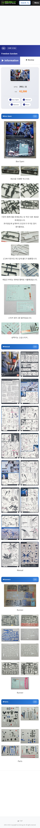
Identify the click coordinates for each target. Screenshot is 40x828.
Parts (26, 105)
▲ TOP (20, 821)
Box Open (14, 100)
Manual (27, 100)
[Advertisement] (20, 25)
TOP (35, 116)
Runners (15, 105)
